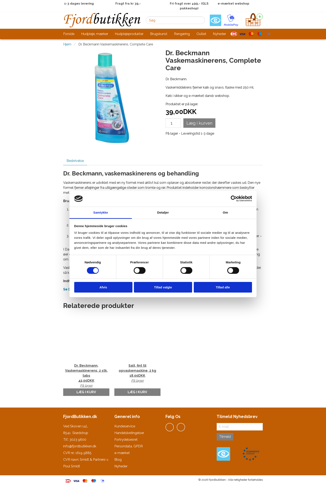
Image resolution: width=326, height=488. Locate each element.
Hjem (67, 44)
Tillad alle (223, 287)
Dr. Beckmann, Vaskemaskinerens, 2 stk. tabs (86, 376)
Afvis (103, 287)
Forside (68, 34)
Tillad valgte (163, 287)
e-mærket (122, 453)
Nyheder (219, 34)
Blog (118, 460)
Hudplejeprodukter (129, 34)
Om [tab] (225, 212)
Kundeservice (124, 426)
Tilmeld (225, 437)
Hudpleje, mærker (94, 34)
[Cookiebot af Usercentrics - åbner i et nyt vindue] (234, 198)
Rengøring (182, 34)
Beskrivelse (75, 161)
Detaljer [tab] (163, 212)
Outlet (201, 34)
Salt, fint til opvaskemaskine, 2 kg (137, 373)
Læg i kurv (86, 392)
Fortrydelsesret (126, 440)
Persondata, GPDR (128, 446)
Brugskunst (158, 34)
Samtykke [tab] (100, 212)
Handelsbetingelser (129, 433)
